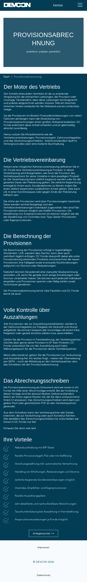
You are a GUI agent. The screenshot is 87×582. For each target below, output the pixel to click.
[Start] (7, 77)
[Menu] (80, 5)
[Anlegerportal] (43, 533)
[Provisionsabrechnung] (27, 77)
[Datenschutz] (43, 575)
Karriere (58, 5)
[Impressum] (43, 547)
